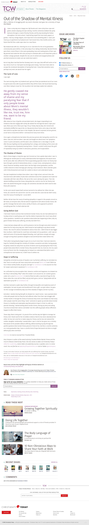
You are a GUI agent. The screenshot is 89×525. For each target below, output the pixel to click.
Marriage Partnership (31, 406)
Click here (7, 335)
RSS (57, 488)
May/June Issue (81, 15)
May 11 (13, 471)
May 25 (6, 471)
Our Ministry (21, 511)
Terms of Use (56, 513)
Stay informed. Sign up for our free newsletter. (44, 492)
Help (71, 511)
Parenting (35, 391)
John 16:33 (43, 262)
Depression (14, 391)
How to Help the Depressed (11, 359)
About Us (23, 1)
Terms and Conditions (50, 488)
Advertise (55, 514)
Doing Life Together (16, 420)
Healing (19, 391)
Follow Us (38, 514)
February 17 (54, 471)
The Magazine (41, 9)
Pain (31, 391)
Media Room (38, 513)
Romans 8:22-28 (20, 276)
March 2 (48, 471)
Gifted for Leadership (10, 344)
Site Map (43, 488)
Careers (37, 511)
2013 (75, 15)
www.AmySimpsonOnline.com (28, 346)
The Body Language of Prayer (37, 434)
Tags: (5, 391)
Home (70, 15)
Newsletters (32, 1)
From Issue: (7, 395)
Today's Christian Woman (25, 488)
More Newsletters (64, 71)
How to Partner (22, 516)
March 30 (34, 471)
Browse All (54, 462)
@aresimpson (51, 346)
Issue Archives (67, 34)
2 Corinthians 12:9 (31, 267)
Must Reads (30, 9)
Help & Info (67, 488)
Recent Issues (13, 462)
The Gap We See (22, 513)
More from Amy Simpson (18, 374)
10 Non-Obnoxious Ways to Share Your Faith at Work (40, 447)
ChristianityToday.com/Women (13, 366)
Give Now (40, 1)
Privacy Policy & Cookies (58, 511)
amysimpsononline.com (50, 371)
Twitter (26, 481)
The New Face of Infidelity (78, 43)
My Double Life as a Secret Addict (79, 47)
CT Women (65, 63)
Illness (23, 391)
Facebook (20, 481)
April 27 (20, 471)
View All (75, 50)
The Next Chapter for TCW (78, 39)
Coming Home (66, 65)
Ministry (28, 391)
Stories (20, 514)
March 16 (41, 471)
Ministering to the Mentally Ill (11, 358)
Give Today (6, 512)
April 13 (27, 471)
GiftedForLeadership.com (28, 371)
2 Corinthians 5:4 (38, 265)
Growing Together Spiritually (41, 408)
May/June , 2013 (28, 395)
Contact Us (61, 488)
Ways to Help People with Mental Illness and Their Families (23, 353)
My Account (72, 514)
